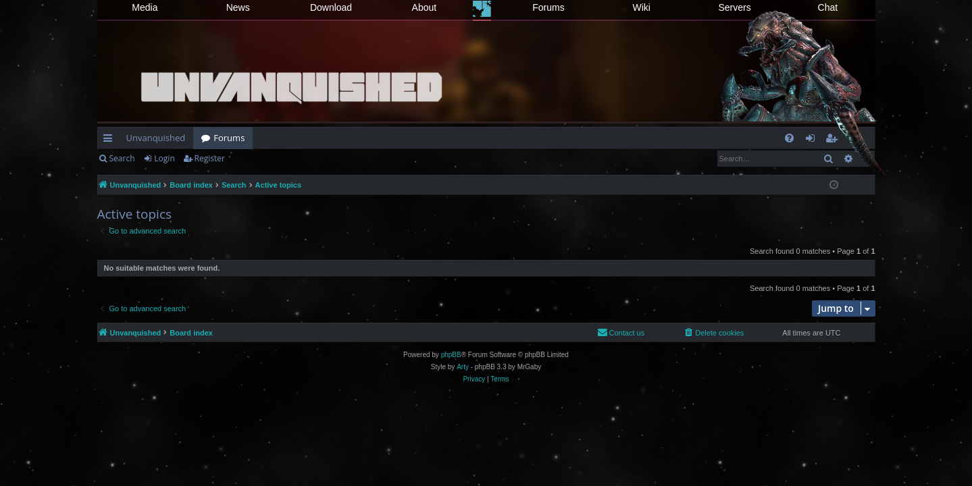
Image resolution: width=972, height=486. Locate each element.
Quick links (110, 140)
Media (144, 7)
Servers (734, 7)
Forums (548, 7)
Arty (463, 367)
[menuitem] (789, 138)
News (238, 7)
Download (331, 7)
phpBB (451, 354)
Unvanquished (156, 138)
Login (164, 158)
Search (122, 158)
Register (210, 158)
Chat (828, 7)
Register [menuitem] (833, 140)
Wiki (641, 7)
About (424, 7)
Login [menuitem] (813, 140)
